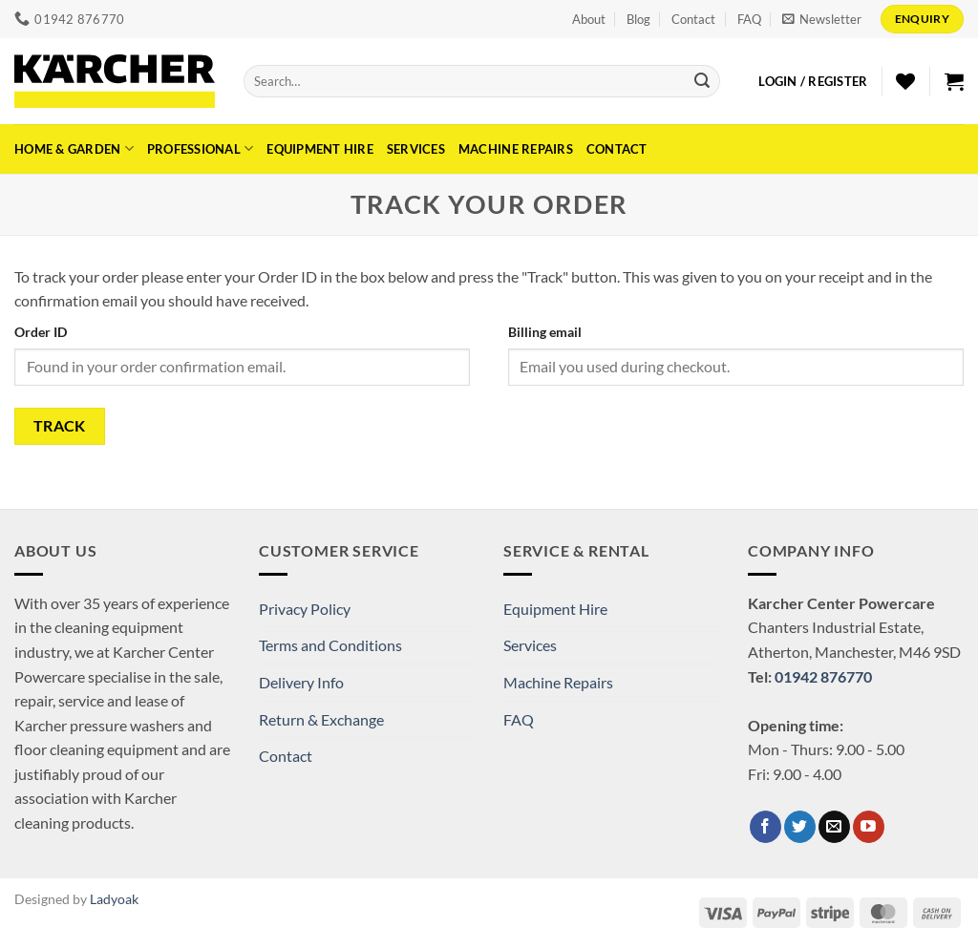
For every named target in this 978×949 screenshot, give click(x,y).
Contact (693, 19)
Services (416, 149)
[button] (821, 19)
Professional (200, 148)
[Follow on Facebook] (765, 827)
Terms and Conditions (330, 645)
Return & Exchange (321, 719)
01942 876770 (823, 676)
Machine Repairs (515, 149)
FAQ (749, 19)
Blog (638, 19)
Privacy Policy (305, 609)
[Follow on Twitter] (800, 827)
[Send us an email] (834, 827)
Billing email (545, 332)
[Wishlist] (905, 81)
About (589, 19)
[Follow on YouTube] (868, 827)
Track (59, 425)
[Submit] (702, 81)
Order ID (40, 332)
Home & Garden (74, 148)
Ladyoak (114, 899)
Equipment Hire (319, 149)
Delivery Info (301, 682)
